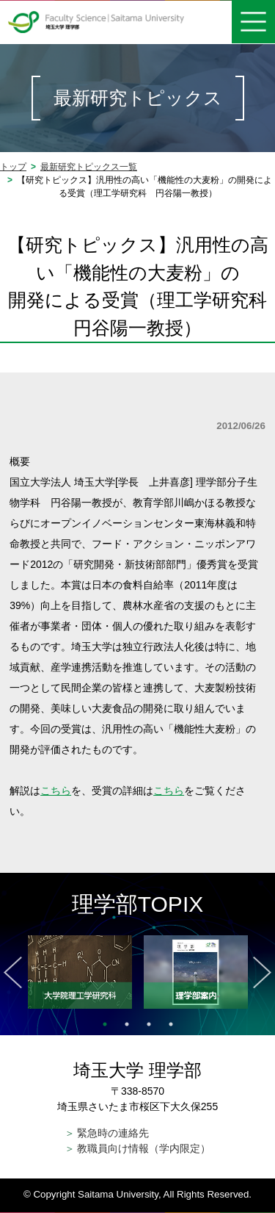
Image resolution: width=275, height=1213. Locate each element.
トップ (13, 167)
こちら (55, 790)
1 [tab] (105, 1024)
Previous (13, 973)
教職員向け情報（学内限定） (138, 1148)
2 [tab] (127, 1024)
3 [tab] (149, 1024)
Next (262, 973)
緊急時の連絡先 (107, 1133)
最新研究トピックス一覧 (88, 167)
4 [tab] (171, 1024)
